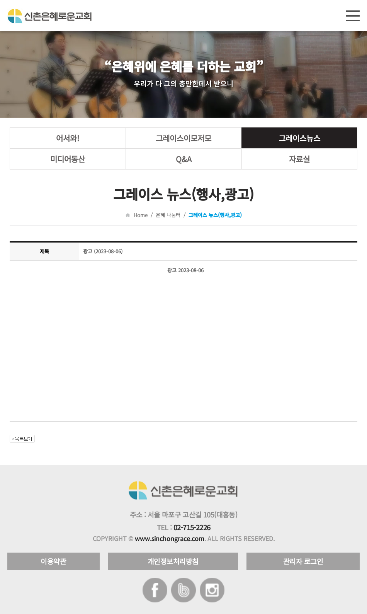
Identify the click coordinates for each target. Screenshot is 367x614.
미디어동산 (67, 159)
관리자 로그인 (303, 561)
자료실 (299, 159)
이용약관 (53, 561)
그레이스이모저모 (183, 138)
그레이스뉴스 (299, 138)
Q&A (184, 159)
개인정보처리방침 (173, 561)
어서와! (67, 138)
